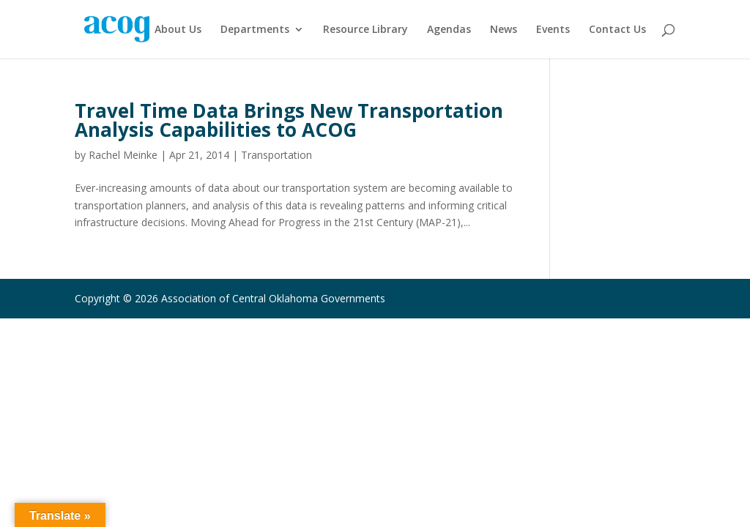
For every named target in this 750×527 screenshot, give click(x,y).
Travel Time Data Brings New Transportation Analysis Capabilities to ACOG (289, 120)
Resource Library (365, 30)
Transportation (276, 155)
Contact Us (617, 30)
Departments (254, 30)
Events (553, 30)
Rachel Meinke (123, 155)
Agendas (449, 30)
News (503, 30)
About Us (178, 30)
